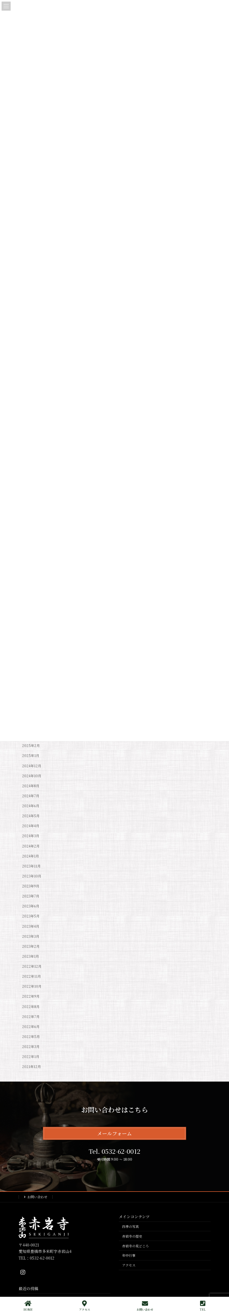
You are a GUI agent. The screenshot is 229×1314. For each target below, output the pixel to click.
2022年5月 (31, 1036)
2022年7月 (31, 1016)
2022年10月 (31, 986)
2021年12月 (31, 1066)
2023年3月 (30, 936)
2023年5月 (31, 916)
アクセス (129, 1265)
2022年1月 (30, 1056)
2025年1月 (30, 755)
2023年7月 (30, 896)
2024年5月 (31, 815)
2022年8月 (31, 1006)
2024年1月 (30, 856)
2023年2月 (31, 946)
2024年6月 (30, 805)
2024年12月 (31, 765)
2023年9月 (30, 886)
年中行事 (129, 1255)
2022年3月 (31, 1046)
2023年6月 (30, 906)
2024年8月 (30, 785)
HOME (28, 1305)
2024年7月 (30, 795)
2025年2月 (31, 745)
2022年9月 (31, 996)
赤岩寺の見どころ (135, 1245)
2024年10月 (31, 775)
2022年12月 (31, 966)
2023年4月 (30, 926)
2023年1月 (30, 956)
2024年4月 (30, 826)
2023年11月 (31, 866)
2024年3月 (30, 836)
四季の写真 (130, 1226)
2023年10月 (31, 876)
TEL (203, 1305)
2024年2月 (31, 846)
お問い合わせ (37, 1196)
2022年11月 (31, 976)
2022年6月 (31, 1026)
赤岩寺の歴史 (132, 1236)
